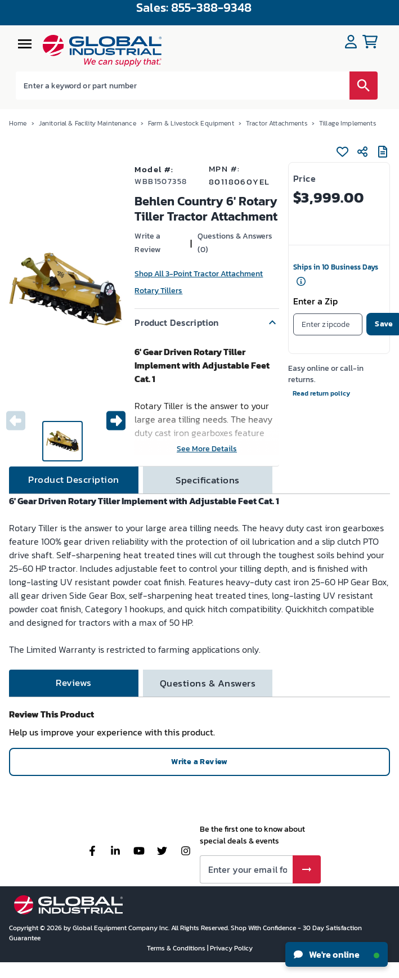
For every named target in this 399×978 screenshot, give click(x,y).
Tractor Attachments (276, 123)
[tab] (73, 480)
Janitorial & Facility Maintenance (87, 123)
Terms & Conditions (177, 948)
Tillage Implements (347, 123)
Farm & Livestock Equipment (191, 123)
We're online (336, 954)
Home (18, 123)
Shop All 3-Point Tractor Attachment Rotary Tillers (199, 282)
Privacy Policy (231, 948)
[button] (207, 322)
